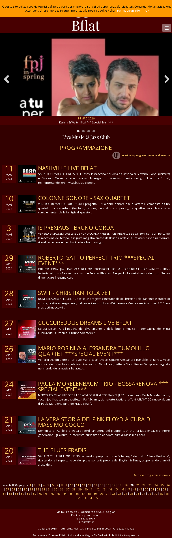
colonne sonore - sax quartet (84, 198)
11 (77, 485)
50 (146, 489)
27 (7, 489)
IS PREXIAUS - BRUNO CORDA (76, 227)
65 (71, 494)
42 (98, 489)
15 (101, 485)
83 (84, 498)
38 (73, 489)
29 (19, 489)
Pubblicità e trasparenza (124, 535)
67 (83, 494)
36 (61, 489)
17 (113, 485)
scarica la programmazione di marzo (141, 155)
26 (168, 485)
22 (144, 485)
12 (83, 485)
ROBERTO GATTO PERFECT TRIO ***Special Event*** (96, 260)
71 (107, 494)
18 (119, 485)
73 (119, 494)
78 (149, 494)
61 (46, 494)
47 (128, 489)
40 (86, 489)
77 (143, 494)
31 (31, 489)
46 (122, 489)
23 (150, 485)
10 (71, 485)
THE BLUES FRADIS (62, 450)
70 (101, 494)
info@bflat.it (86, 521)
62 (52, 494)
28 (13, 489)
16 (107, 485)
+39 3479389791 (86, 518)
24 (156, 485)
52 (158, 489)
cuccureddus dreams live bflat (85, 322)
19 (125, 485)
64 (65, 494)
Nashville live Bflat (67, 168)
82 (78, 498)
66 (77, 494)
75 (131, 494)
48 (134, 489)
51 (152, 489)
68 (89, 494)
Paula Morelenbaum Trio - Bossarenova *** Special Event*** (103, 386)
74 (125, 494)
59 (34, 494)
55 (10, 494)
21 (138, 485)
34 (49, 489)
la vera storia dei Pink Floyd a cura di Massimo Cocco (95, 421)
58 (28, 494)
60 (40, 494)
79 (155, 494)
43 (104, 489)
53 (164, 489)
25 (162, 485)
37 (67, 489)
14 (95, 485)
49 (140, 489)
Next (165, 79)
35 (55, 489)
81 (167, 494)
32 (37, 489)
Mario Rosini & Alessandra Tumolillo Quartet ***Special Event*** (94, 350)
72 (113, 494)
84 (90, 498)
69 (95, 494)
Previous (6, 79)
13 (89, 485)
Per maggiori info (128, 10)
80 (161, 494)
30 (25, 489)
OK (147, 10)
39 (80, 489)
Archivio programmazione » (151, 475)
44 (110, 489)
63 (58, 494)
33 (43, 489)
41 (92, 489)
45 (116, 489)
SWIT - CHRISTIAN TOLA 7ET (74, 292)
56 (16, 494)
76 (137, 494)
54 (4, 494)
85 (96, 498)
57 (22, 494)
